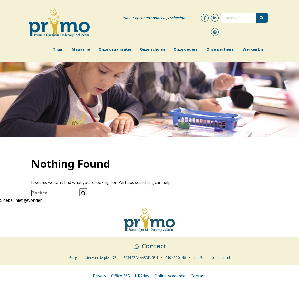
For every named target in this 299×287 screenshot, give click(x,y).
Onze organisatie (115, 49)
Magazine (81, 49)
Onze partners (220, 49)
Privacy (99, 276)
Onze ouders (186, 49)
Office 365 (120, 276)
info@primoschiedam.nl (212, 257)
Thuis (58, 49)
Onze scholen (152, 49)
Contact (198, 276)
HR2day (142, 276)
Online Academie (169, 276)
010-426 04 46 (176, 257)
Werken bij (253, 49)
